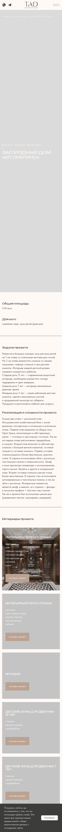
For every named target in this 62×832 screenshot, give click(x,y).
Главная (5, 16)
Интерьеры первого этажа (28, 537)
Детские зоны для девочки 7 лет (31, 768)
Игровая (12, 674)
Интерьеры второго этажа (28, 603)
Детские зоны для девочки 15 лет (29, 713)
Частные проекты (18, 16)
